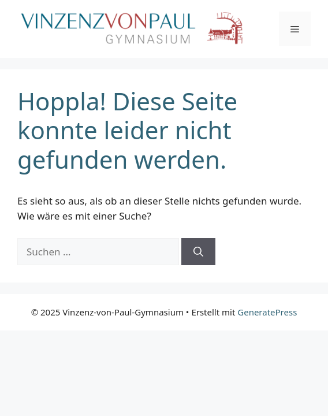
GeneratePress (267, 312)
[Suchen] (198, 252)
